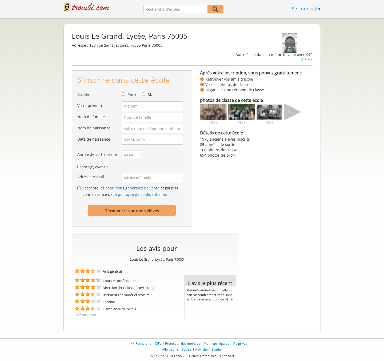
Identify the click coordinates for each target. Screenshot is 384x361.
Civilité (83, 94)
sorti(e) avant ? (95, 166)
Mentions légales (216, 343)
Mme (132, 94)
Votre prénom (89, 105)
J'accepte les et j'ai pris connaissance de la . (130, 191)
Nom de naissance (93, 127)
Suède (216, 349)
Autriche (201, 349)
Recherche (143, 343)
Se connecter (306, 8)
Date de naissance (93, 139)
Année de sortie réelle (97, 154)
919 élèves (307, 57)
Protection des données (182, 343)
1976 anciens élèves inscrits (225, 139)
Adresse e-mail (90, 176)
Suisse (186, 349)
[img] (213, 112)
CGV (158, 343)
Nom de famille (91, 116)
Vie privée (240, 343)
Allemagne (170, 349)
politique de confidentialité (142, 194)
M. (150, 94)
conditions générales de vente (132, 188)
